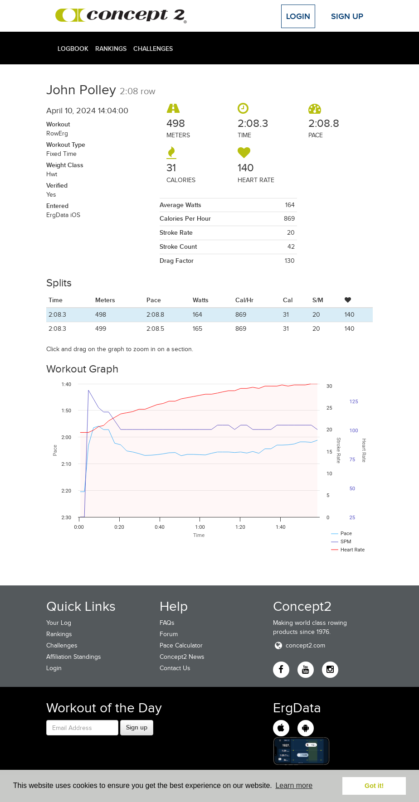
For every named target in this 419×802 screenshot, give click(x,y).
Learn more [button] (293, 785)
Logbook (73, 48)
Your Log (58, 622)
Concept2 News (182, 656)
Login (298, 16)
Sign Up (347, 16)
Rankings (111, 48)
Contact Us (175, 668)
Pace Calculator (181, 645)
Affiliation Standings (73, 656)
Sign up (136, 727)
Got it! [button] (374, 785)
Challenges (153, 48)
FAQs (167, 622)
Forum (169, 634)
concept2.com (299, 645)
